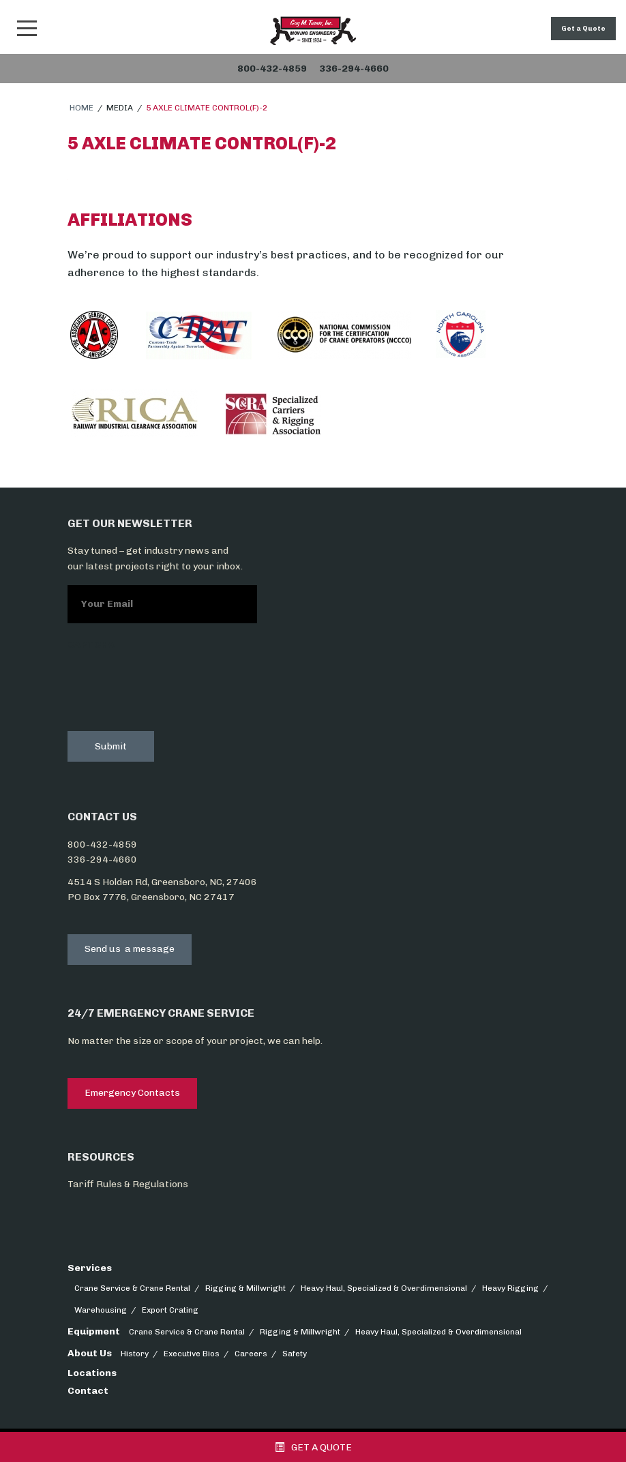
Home (81, 108)
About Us (90, 1353)
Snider (313, 31)
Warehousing (100, 1310)
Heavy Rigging (510, 1288)
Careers (251, 1353)
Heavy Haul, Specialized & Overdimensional (384, 1288)
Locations (92, 1373)
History (135, 1353)
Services (90, 1268)
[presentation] (171, 688)
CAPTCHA (91, 645)
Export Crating (170, 1310)
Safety (294, 1353)
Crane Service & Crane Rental (132, 1288)
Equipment (94, 1331)
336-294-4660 (102, 859)
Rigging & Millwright (245, 1288)
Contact (88, 1391)
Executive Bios (192, 1353)
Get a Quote (583, 29)
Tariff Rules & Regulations (128, 1184)
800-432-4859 (102, 844)
